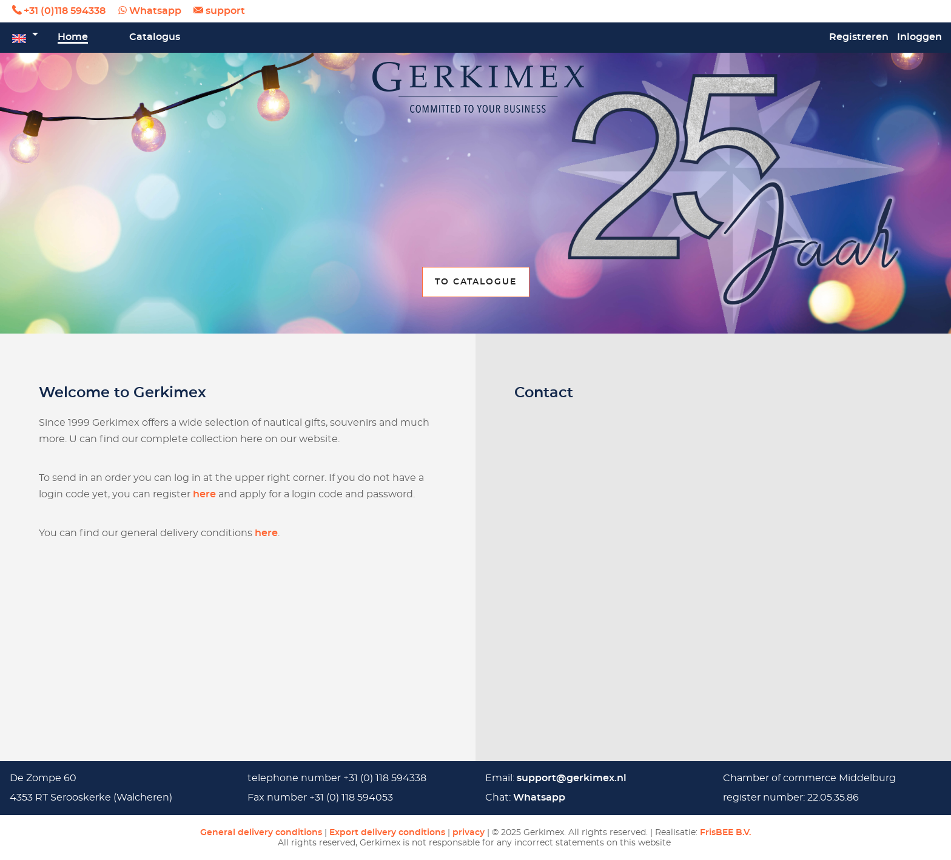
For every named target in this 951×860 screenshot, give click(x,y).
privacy (468, 832)
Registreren (859, 37)
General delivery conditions (261, 832)
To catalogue (476, 281)
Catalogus (154, 37)
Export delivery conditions (387, 832)
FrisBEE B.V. (725, 832)
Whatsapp (155, 11)
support (225, 11)
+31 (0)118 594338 (65, 11)
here (204, 494)
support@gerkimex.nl (572, 778)
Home (73, 37)
